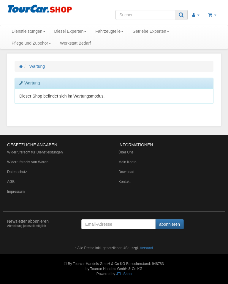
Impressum (16, 191)
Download (126, 172)
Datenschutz (17, 172)
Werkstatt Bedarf (75, 43)
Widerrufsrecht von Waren (27, 162)
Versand (146, 248)
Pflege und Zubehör (31, 43)
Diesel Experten (70, 31)
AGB (11, 182)
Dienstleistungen (28, 31)
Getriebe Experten (150, 31)
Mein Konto (127, 162)
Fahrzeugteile (109, 31)
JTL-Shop (124, 274)
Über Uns (126, 152)
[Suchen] (145, 15)
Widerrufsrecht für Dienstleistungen (35, 152)
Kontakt (124, 182)
